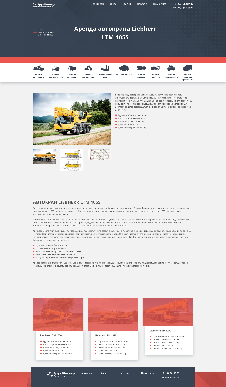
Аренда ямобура (156, 70)
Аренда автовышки (38, 70)
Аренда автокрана (46, 32)
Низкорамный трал (105, 70)
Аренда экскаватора (88, 70)
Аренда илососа (141, 70)
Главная (41, 29)
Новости (142, 3)
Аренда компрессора (171, 70)
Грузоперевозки (124, 69)
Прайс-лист (159, 3)
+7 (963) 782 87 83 (183, 3)
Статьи (127, 3)
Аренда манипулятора (56, 70)
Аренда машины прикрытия (187, 72)
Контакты (98, 3)
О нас (113, 3)
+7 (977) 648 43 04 (183, 7)
